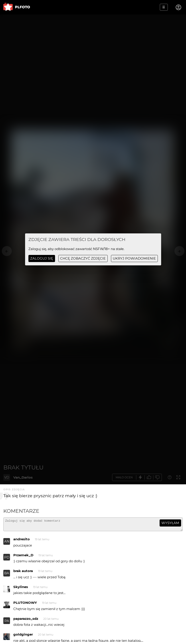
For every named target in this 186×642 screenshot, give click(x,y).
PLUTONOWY (25, 604)
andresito (21, 541)
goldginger (23, 636)
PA (6, 623)
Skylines (20, 589)
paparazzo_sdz (25, 620)
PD (6, 559)
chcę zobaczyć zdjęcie (83, 258)
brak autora (23, 573)
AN (6, 543)
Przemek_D (23, 557)
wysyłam (170, 523)
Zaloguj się (41, 258)
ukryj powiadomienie (134, 258)
